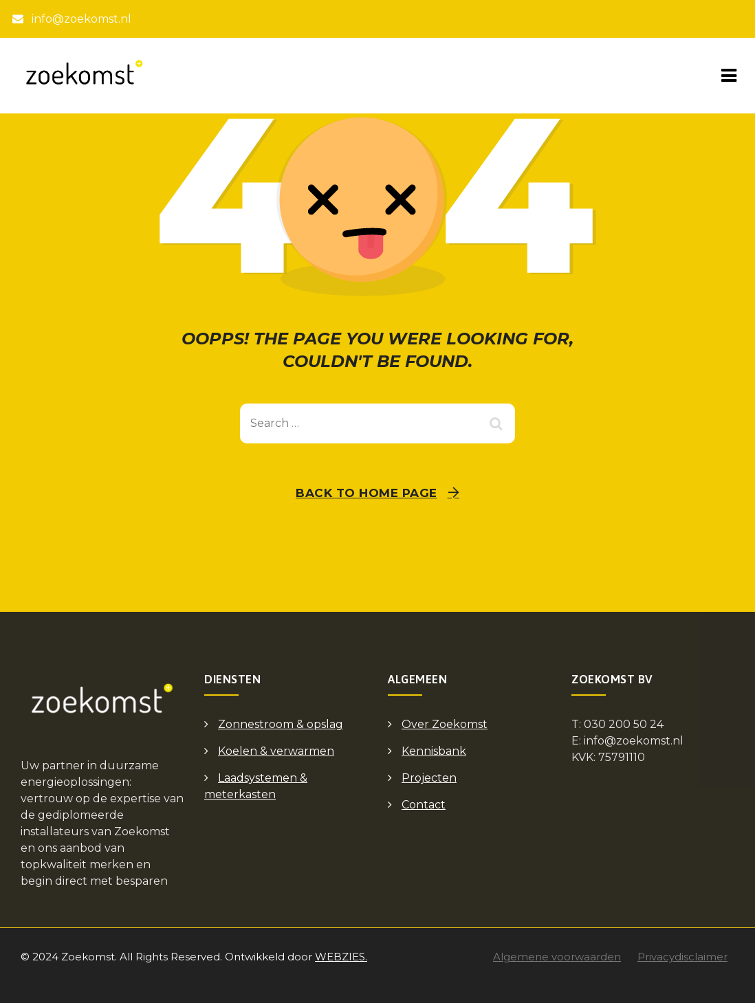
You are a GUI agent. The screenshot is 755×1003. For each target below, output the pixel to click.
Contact (424, 804)
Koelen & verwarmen (276, 751)
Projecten (429, 777)
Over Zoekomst (445, 724)
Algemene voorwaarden (557, 956)
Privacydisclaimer (682, 956)
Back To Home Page (366, 493)
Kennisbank (434, 751)
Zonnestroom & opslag (280, 724)
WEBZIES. (341, 956)
